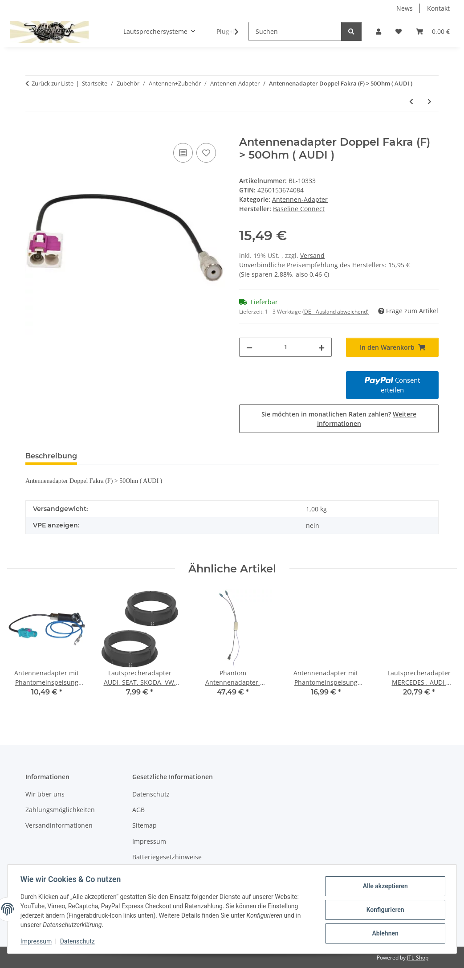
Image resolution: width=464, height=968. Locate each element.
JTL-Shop (417, 957)
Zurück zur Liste (52, 83)
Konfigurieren (384, 909)
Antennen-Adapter (300, 199)
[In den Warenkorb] (32, 131)
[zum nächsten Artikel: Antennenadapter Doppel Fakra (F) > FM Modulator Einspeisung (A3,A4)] (429, 101)
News (404, 8)
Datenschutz (78, 941)
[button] (378, 31)
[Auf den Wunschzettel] (206, 153)
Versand (312, 255)
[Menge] (285, 347)
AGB (138, 809)
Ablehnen (383, 932)
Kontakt (438, 8)
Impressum (37, 941)
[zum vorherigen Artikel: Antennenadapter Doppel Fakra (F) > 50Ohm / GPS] (411, 101)
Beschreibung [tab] (51, 456)
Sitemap (144, 825)
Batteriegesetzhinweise (167, 857)
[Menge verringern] (249, 347)
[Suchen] (295, 31)
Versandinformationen (59, 825)
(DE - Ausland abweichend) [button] (335, 311)
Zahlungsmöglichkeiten (60, 809)
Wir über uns (45, 794)
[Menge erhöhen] (321, 347)
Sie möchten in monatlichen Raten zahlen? (338, 419)
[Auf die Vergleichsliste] (183, 153)
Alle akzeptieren (383, 886)
